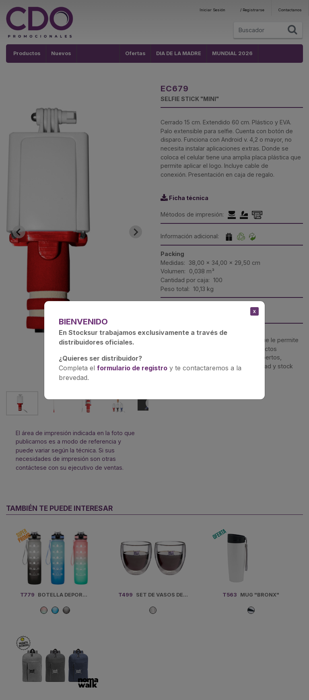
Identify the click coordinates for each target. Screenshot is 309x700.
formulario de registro (132, 368)
